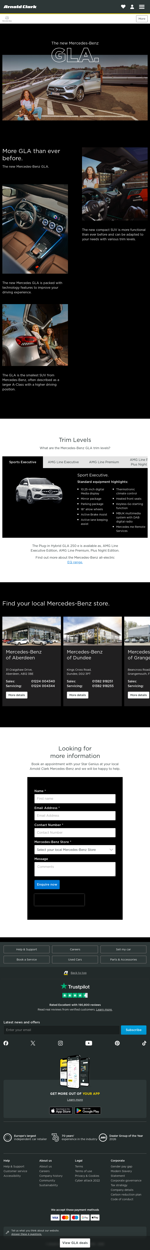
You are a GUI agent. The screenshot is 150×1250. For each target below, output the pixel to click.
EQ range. (75, 562)
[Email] (62, 1030)
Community (47, 1180)
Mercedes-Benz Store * (52, 842)
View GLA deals (75, 1243)
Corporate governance (126, 1180)
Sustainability (48, 1185)
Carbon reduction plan (126, 1194)
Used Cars (75, 959)
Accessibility (12, 1175)
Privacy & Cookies (87, 1175)
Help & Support (26, 949)
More (141, 18)
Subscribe (134, 1030)
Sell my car (123, 949)
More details (16, 695)
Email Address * (47, 808)
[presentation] (59, 900)
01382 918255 (103, 686)
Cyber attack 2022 (87, 1180)
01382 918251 (102, 681)
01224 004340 (43, 681)
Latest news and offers (22, 1022)
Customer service (15, 1171)
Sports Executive (22, 462)
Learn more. (104, 1009)
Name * (40, 791)
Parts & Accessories (123, 959)
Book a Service (27, 959)
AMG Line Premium (104, 462)
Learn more (75, 1099)
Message (41, 859)
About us (45, 1166)
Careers (75, 949)
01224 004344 (43, 686)
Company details (122, 1189)
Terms (79, 1166)
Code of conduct (122, 1199)
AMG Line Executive (63, 462)
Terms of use (83, 1171)
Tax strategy (119, 1185)
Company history (50, 1175)
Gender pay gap (121, 1166)
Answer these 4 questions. (26, 1234)
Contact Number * (48, 825)
